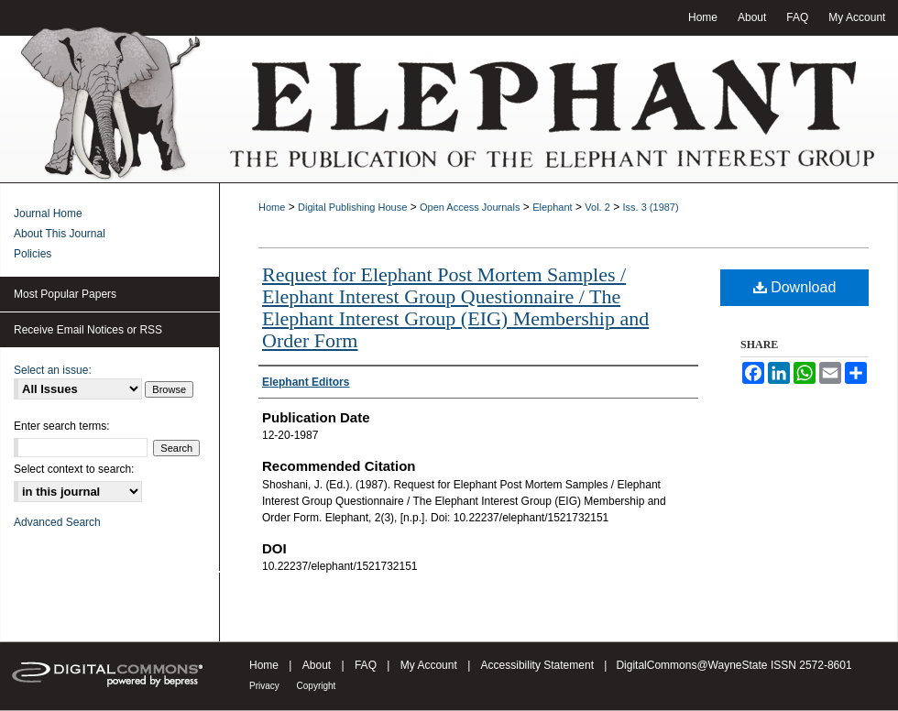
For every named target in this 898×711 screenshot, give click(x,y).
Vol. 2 (597, 207)
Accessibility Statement (539, 665)
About (318, 665)
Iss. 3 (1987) (651, 207)
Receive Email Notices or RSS (88, 329)
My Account (430, 665)
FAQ (367, 665)
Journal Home (48, 213)
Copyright (316, 686)
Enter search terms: (62, 426)
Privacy (265, 686)
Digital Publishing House (352, 207)
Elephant (552, 207)
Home (271, 207)
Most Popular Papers (65, 294)
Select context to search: (74, 469)
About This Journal (59, 233)
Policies (32, 253)
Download (795, 287)
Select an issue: (53, 370)
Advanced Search (57, 522)
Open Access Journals (470, 207)
